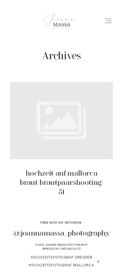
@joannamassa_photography (61, 233)
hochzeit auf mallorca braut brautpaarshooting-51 (61, 143)
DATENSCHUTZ (71, 248)
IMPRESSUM (50, 248)
